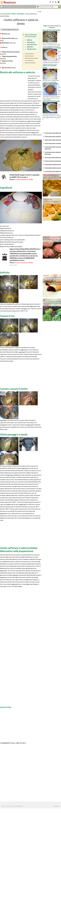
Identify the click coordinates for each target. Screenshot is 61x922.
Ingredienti (6, 187)
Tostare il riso (7, 315)
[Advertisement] (19, 11)
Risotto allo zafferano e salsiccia (17, 72)
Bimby (14, 14)
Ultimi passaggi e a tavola (13, 434)
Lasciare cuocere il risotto (14, 388)
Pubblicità (56, 806)
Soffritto (5, 272)
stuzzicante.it (6, 14)
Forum (39, 6)
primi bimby (20, 14)
